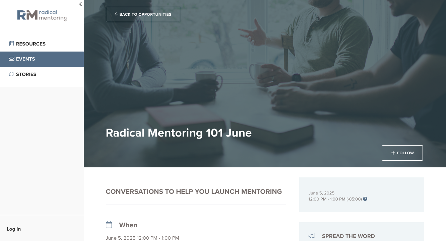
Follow (402, 153)
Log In (14, 229)
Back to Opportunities (143, 14)
